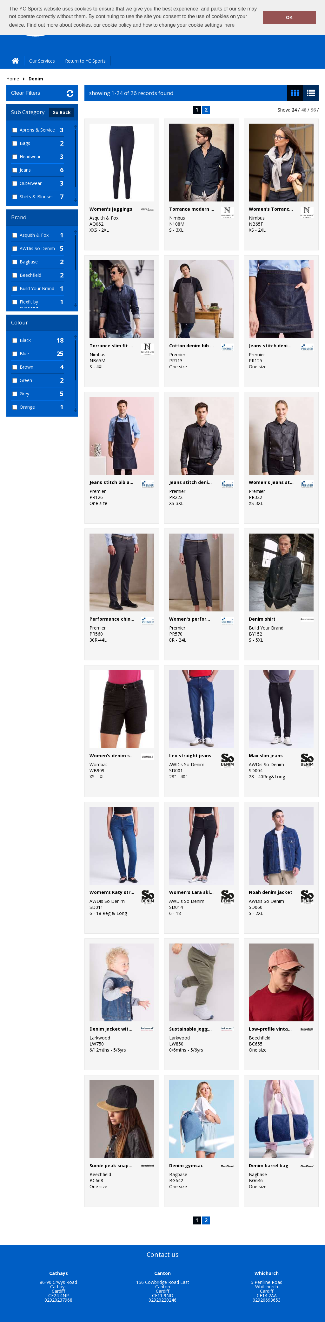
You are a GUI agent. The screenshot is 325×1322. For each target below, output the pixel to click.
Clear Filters (25, 93)
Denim (36, 79)
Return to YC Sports (85, 61)
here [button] (229, 25)
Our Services (42, 61)
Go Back (61, 112)
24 (294, 110)
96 (313, 110)
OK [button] (289, 17)
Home (12, 79)
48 (303, 110)
